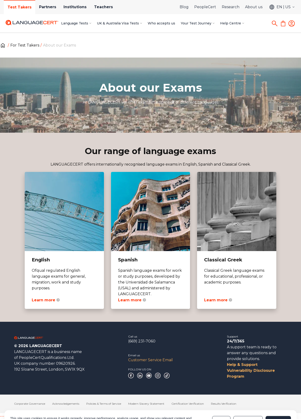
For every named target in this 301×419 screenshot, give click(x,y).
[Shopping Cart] (283, 23)
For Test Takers (24, 45)
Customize (248, 400)
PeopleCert (205, 7)
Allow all (278, 400)
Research (230, 7)
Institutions (75, 7)
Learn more (46, 300)
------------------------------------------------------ (38, 416)
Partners (47, 7)
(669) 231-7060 (141, 341)
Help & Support (242, 364)
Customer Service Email (150, 360)
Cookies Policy (126, 402)
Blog (184, 7)
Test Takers (20, 7)
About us (253, 7)
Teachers (103, 7)
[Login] (291, 23)
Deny (221, 400)
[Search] (274, 23)
